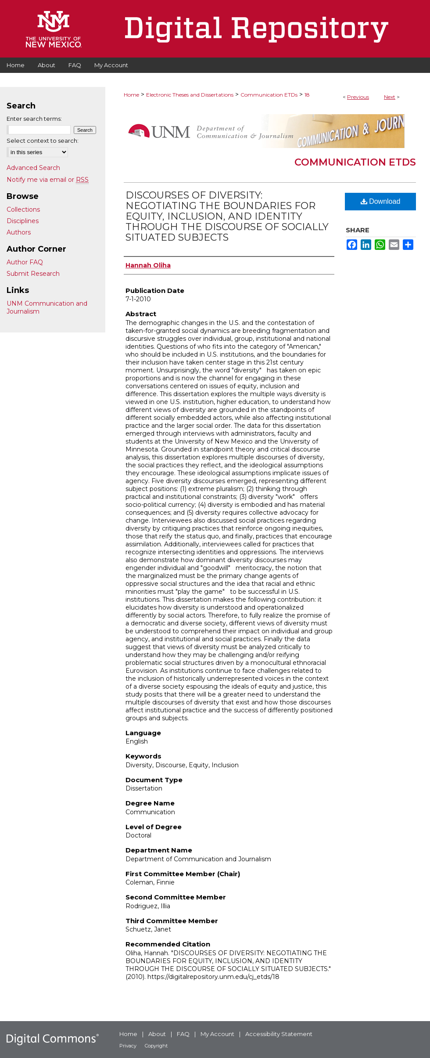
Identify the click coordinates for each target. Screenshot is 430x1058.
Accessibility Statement (278, 1033)
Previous (358, 97)
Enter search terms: (34, 118)
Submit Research (33, 274)
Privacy (127, 1046)
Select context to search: (43, 140)
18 (307, 94)
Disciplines (23, 221)
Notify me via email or (48, 180)
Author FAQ (25, 262)
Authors (19, 232)
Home (131, 94)
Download (381, 201)
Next (389, 97)
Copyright (156, 1046)
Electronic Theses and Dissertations (189, 94)
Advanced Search (33, 168)
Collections (23, 209)
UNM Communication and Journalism (47, 307)
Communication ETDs (268, 94)
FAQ (183, 1033)
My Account (217, 1033)
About (157, 1033)
